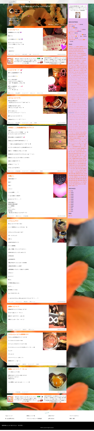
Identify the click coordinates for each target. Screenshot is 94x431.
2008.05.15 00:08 (62, 329)
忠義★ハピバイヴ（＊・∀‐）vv (17, 369)
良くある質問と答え (9, 418)
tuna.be (47, 412)
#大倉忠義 (18, 171)
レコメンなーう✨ (13, 29)
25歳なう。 (11, 176)
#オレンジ (32, 93)
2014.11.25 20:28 (62, 122)
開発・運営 (72, 418)
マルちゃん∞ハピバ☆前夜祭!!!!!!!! (18, 334)
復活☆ (70, 26)
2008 (70, 207)
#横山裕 (25, 301)
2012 (70, 201)
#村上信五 (24, 54)
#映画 (41, 171)
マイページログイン (74, 415)
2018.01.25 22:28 (62, 54)
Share (63, 24)
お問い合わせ (51, 418)
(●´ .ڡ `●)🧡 (71, 27)
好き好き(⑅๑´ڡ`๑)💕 (73, 31)
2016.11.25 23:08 (62, 93)
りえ (16, 9)
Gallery (51, 24)
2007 (70, 209)
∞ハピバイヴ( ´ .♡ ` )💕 (15, 70)
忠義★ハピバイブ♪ (13, 306)
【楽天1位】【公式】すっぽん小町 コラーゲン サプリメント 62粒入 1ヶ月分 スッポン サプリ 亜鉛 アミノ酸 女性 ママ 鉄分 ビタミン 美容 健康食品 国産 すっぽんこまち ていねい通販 (25, 61)
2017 (70, 192)
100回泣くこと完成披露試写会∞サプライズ (21, 127)
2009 (70, 206)
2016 (70, 194)
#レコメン (18, 54)
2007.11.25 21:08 (62, 364)
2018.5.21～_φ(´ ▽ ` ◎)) (74, 24)
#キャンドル (40, 93)
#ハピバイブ (36, 54)
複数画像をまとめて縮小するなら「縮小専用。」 (13, 425)
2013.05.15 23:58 (62, 171)
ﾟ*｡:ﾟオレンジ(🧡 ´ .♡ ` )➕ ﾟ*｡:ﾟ (76, 36)
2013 (70, 199)
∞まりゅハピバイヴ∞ (14, 98)
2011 (70, 202)
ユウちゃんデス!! (13, 221)
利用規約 (40, 418)
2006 (70, 211)
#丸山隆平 (18, 93)
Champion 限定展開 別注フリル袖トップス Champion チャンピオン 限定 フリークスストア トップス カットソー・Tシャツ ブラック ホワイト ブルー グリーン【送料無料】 (78, 8)
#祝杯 (35, 122)
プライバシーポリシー (32, 418)
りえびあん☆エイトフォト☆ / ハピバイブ (37, 6)
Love (57, 24)
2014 (70, 197)
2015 (70, 196)
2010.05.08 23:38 (62, 301)
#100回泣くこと (34, 171)
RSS (70, 215)
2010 (70, 204)
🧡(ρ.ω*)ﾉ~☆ (72, 33)
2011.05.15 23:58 (62, 216)
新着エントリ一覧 (31, 415)
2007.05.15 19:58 (62, 392)
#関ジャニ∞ (10, 54)
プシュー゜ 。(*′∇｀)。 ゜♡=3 (76, 29)
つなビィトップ (8, 415)
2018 (70, 190)
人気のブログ (51, 415)
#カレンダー (11, 301)
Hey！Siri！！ (72, 38)
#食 (31, 122)
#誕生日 (24, 329)
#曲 (30, 54)
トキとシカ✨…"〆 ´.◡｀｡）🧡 (76, 34)
